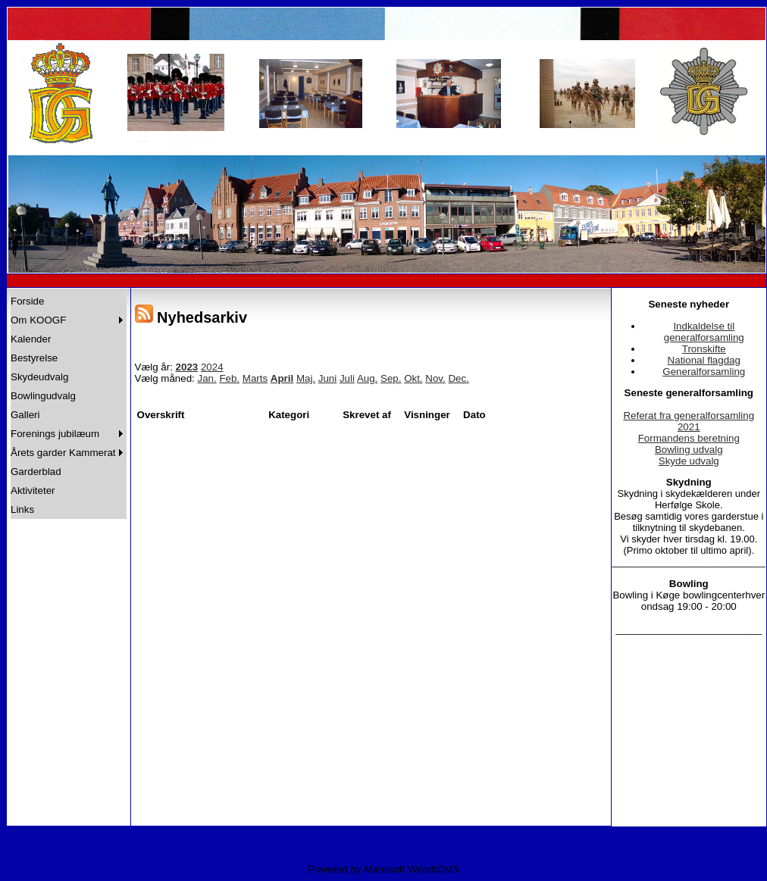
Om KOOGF (38, 320)
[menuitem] (69, 301)
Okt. (413, 378)
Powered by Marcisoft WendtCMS (383, 869)
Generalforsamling (703, 371)
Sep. (390, 378)
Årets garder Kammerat (63, 452)
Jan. (207, 378)
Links (22, 509)
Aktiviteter (33, 490)
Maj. (305, 378)
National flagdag (704, 360)
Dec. (458, 378)
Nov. (435, 378)
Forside (27, 301)
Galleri (25, 414)
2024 (212, 367)
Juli (347, 378)
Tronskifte (704, 349)
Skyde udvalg (689, 461)
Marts (255, 378)
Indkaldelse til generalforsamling (704, 331)
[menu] (69, 405)
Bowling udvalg (689, 449)
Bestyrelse (34, 358)
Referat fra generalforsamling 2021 (688, 421)
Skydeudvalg (39, 377)
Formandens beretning (689, 438)
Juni (327, 378)
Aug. (367, 378)
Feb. (229, 378)
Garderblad (36, 471)
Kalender (31, 339)
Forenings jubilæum (55, 433)
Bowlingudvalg (43, 395)
